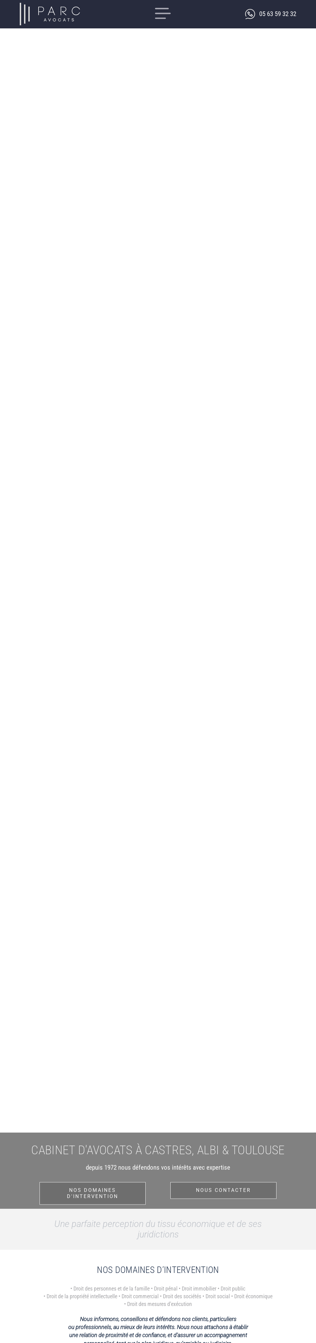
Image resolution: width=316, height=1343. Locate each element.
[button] (163, 14)
